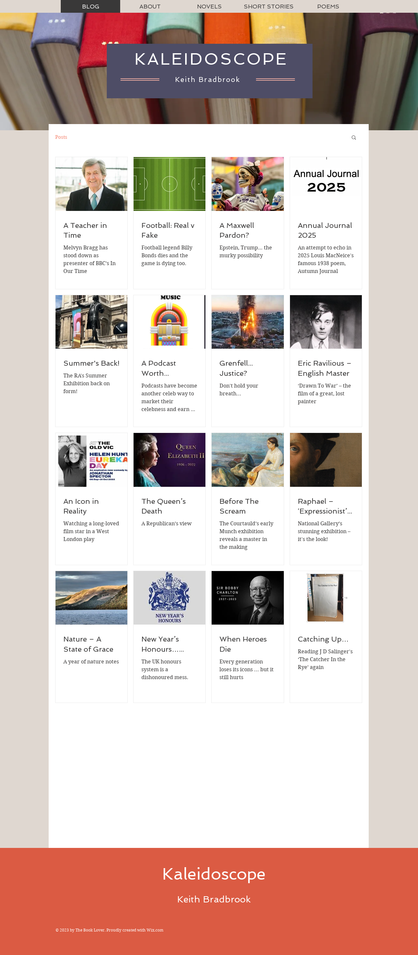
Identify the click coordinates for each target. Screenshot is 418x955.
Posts (61, 137)
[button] (354, 138)
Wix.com (155, 930)
